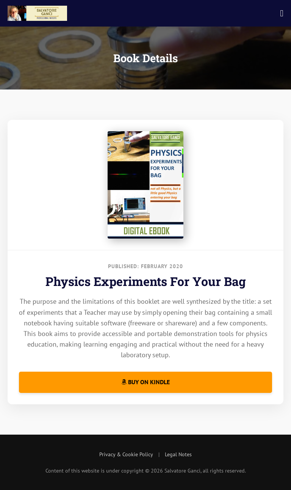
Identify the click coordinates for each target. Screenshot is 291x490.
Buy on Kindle (145, 382)
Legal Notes (178, 454)
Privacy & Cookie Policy (126, 454)
